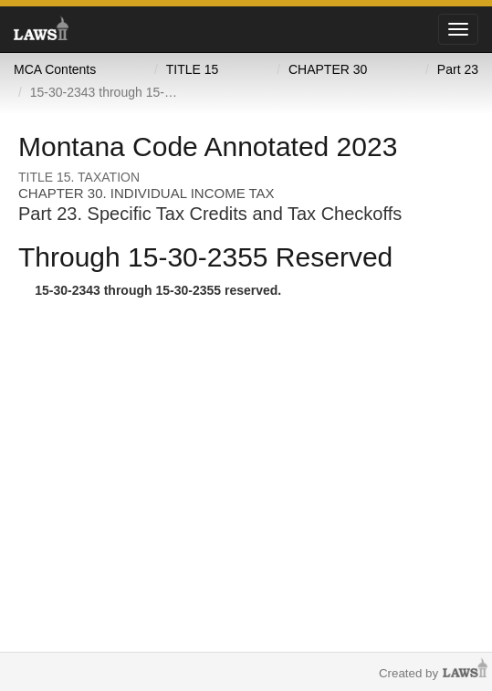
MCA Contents (55, 69)
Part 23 (457, 69)
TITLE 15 (192, 69)
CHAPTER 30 (327, 69)
